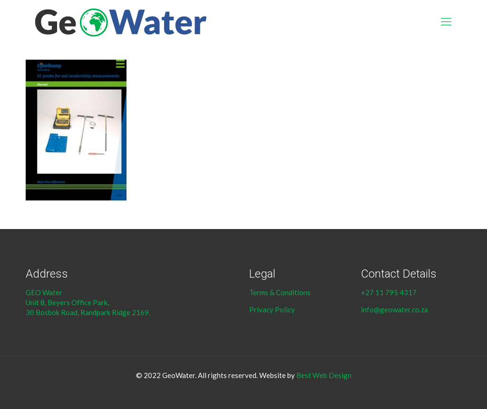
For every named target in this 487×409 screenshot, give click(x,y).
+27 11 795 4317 (389, 292)
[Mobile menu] (446, 21)
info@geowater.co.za (394, 309)
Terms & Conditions (280, 292)
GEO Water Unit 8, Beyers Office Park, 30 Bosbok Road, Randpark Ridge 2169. (89, 302)
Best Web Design (323, 375)
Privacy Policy (272, 309)
